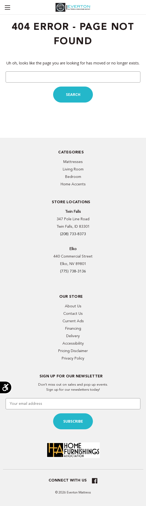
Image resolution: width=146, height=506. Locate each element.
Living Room (73, 169)
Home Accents (73, 184)
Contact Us (73, 313)
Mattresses (73, 162)
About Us (73, 306)
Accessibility (73, 343)
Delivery (73, 336)
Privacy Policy (73, 358)
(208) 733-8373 (73, 234)
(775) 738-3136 (73, 271)
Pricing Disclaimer (73, 351)
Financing (73, 328)
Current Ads (73, 321)
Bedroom (73, 176)
